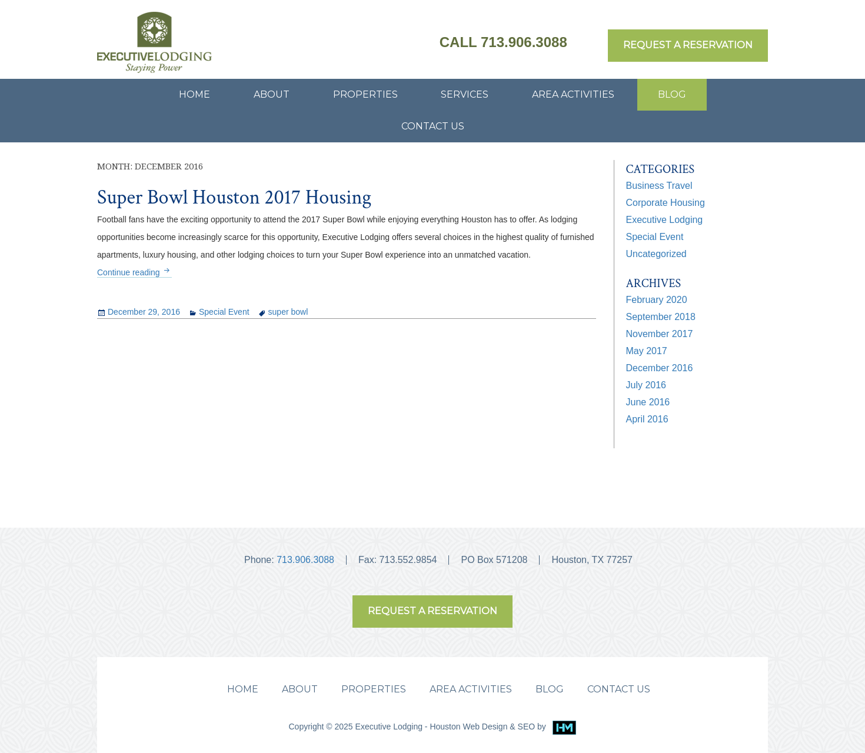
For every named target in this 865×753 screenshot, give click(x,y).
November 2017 (659, 334)
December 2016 (659, 368)
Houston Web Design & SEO (483, 726)
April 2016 (647, 419)
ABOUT (272, 94)
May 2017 (646, 351)
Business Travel (659, 186)
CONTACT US (432, 126)
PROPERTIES (365, 94)
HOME (194, 94)
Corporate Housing (665, 203)
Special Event (224, 311)
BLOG (672, 94)
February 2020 (656, 300)
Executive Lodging (664, 220)
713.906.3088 (305, 560)
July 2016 (646, 385)
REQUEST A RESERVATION (688, 45)
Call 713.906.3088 (503, 42)
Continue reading (134, 272)
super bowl (288, 311)
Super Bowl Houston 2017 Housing (234, 198)
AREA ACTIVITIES (573, 94)
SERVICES (464, 94)
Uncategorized (656, 254)
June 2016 (648, 402)
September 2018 (661, 317)
